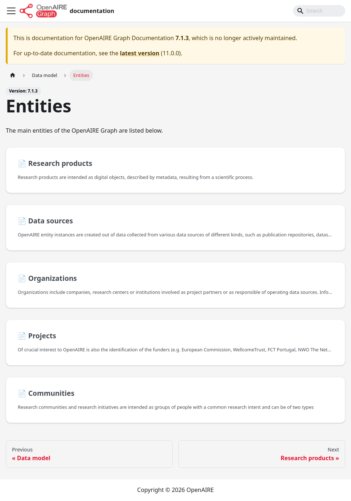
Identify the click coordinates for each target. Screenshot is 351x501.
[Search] (319, 11)
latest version (139, 53)
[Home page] (13, 75)
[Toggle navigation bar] (11, 10)
